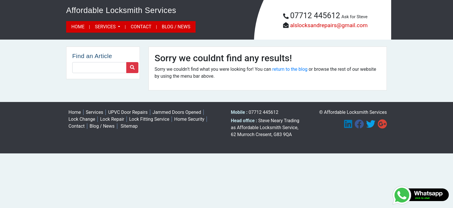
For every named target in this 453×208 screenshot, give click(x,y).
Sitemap (129, 126)
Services (106, 26)
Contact (141, 26)
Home (77, 26)
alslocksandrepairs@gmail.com (328, 25)
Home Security (189, 119)
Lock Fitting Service (149, 119)
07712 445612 (315, 15)
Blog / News (176, 26)
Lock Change (81, 119)
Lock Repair (112, 119)
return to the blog (290, 69)
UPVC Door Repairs (128, 112)
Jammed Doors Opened (177, 112)
